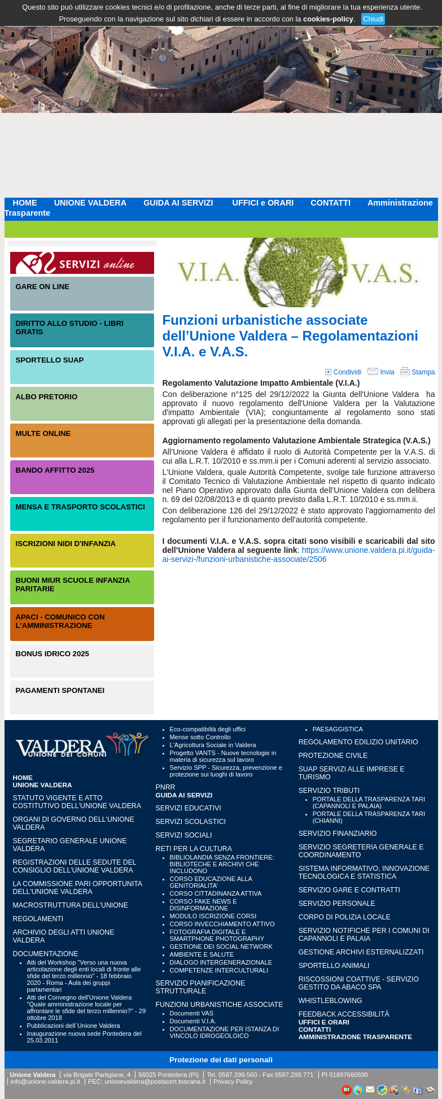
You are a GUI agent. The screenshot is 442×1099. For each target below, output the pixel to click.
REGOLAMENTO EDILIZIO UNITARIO (358, 742)
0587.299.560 (237, 1074)
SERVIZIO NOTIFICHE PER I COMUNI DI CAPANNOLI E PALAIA (364, 935)
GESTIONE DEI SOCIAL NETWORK (221, 946)
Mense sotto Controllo (200, 737)
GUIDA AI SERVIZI (179, 202)
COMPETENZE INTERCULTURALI (219, 970)
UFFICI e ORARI (263, 202)
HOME (25, 202)
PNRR (166, 787)
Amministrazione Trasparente (356, 1036)
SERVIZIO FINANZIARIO (338, 834)
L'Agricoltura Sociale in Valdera (213, 745)
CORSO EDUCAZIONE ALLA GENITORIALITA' (211, 882)
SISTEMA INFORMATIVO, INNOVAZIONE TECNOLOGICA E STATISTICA (364, 872)
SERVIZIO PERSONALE (337, 904)
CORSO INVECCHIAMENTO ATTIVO (222, 924)
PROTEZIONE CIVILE (333, 756)
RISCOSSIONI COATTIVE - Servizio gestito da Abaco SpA (359, 983)
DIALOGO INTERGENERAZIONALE (221, 962)
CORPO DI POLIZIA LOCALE (345, 917)
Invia (381, 372)
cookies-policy (328, 19)
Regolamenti (38, 919)
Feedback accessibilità (344, 1014)
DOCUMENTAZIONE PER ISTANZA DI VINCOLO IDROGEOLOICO (224, 1032)
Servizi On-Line (82, 263)
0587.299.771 (294, 1074)
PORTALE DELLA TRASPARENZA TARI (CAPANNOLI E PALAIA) (369, 802)
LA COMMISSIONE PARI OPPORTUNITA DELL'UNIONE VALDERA (77, 888)
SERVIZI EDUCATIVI (188, 808)
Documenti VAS (192, 1013)
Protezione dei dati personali (221, 1060)
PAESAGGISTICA (338, 729)
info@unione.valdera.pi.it (45, 1081)
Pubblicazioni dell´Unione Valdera (73, 1025)
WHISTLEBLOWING (330, 1001)
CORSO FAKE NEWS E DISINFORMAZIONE (203, 905)
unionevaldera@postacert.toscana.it (154, 1081)
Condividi (343, 372)
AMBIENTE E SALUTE (202, 954)
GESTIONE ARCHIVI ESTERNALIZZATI (361, 952)
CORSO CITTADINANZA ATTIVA (216, 893)
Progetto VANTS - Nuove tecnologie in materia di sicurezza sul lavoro (223, 756)
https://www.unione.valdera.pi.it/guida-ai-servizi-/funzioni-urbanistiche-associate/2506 (299, 555)
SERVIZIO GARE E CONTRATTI (349, 890)
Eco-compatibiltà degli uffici (208, 729)
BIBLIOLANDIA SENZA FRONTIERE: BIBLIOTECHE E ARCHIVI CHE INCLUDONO (222, 864)
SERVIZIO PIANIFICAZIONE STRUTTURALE (201, 987)
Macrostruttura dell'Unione (70, 905)
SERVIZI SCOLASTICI (191, 822)
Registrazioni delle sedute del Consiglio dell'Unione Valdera (75, 866)
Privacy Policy (233, 1081)
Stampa (417, 372)
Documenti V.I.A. (193, 1021)
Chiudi (373, 19)
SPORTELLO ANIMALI (334, 966)
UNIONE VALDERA (90, 202)
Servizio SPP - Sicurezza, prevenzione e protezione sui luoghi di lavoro (226, 771)
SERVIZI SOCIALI (184, 835)
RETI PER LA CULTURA (194, 849)
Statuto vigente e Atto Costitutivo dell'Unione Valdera (77, 802)
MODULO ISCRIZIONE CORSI (213, 916)
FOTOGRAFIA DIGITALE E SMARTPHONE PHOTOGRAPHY (217, 935)
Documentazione (45, 954)
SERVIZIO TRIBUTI (329, 791)
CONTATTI (330, 202)
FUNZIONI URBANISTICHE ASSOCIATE (219, 1005)
